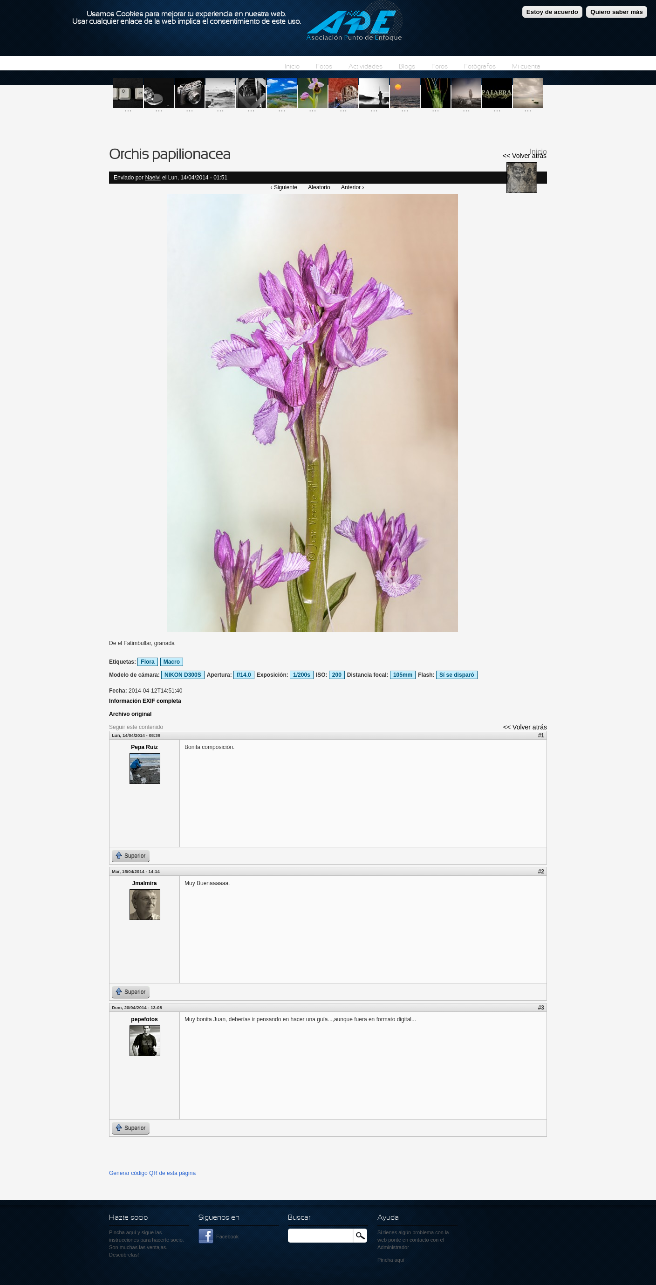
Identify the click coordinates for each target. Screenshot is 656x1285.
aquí (399, 1260)
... (128, 108)
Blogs (407, 67)
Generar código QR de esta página (152, 1173)
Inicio (292, 67)
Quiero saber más (616, 10)
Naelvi (152, 177)
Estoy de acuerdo (552, 10)
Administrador (393, 1247)
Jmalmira (144, 883)
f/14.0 (244, 675)
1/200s (301, 675)
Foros (439, 67)
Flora (147, 662)
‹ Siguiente (284, 187)
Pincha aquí (122, 1232)
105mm (402, 675)
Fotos (324, 67)
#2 (541, 871)
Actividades (365, 67)
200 (337, 675)
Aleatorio (319, 187)
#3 (541, 1007)
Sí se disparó (456, 675)
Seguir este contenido (136, 727)
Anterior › (352, 187)
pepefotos (144, 1019)
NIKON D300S (182, 675)
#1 (541, 735)
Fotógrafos (480, 67)
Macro (172, 662)
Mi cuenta (526, 67)
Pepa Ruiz (144, 747)
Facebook (227, 1236)
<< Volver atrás (525, 155)
